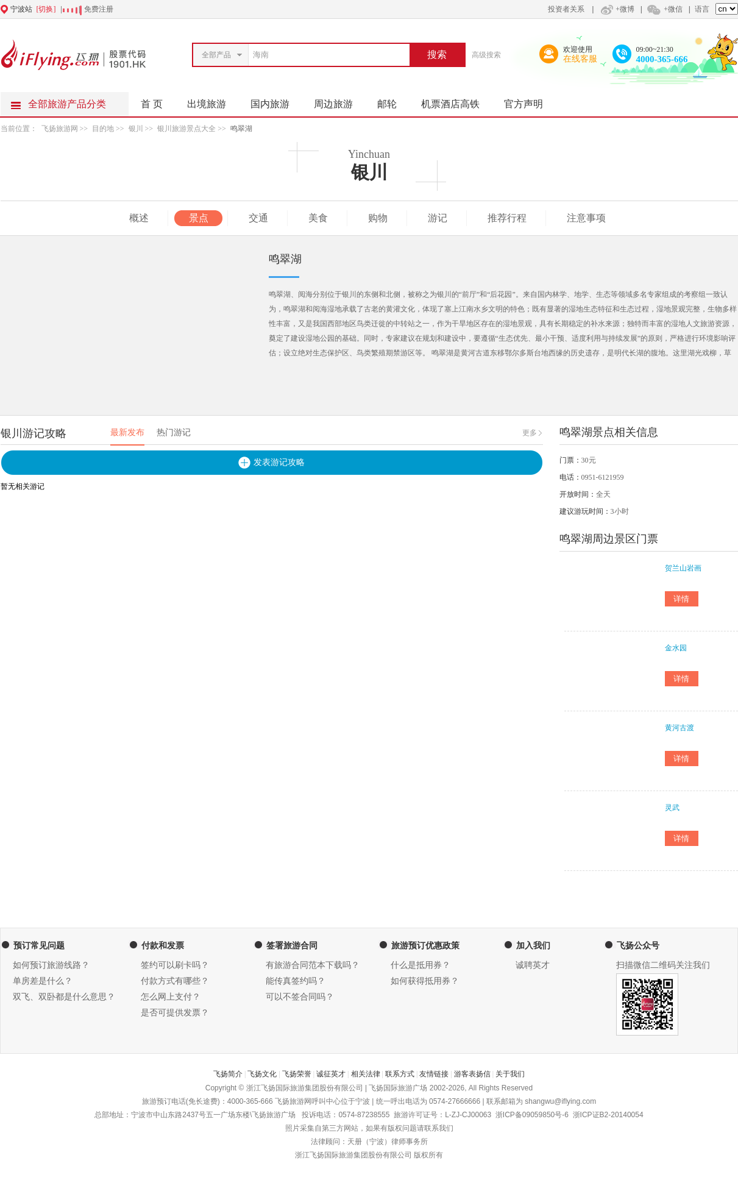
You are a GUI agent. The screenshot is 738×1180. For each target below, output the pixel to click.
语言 (702, 9)
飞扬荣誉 (296, 1074)
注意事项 (586, 218)
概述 (139, 218)
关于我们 (510, 1074)
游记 (437, 218)
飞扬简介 (228, 1074)
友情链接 (434, 1074)
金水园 (676, 648)
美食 (318, 218)
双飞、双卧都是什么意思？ (64, 996)
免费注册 (98, 9)
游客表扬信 (472, 1074)
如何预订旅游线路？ (51, 965)
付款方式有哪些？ (175, 981)
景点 (198, 218)
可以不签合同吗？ (300, 996)
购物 (378, 218)
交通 (258, 218)
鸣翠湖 (241, 128)
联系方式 (399, 1074)
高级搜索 (486, 55)
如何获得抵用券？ (425, 981)
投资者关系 (566, 9)
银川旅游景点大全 (186, 128)
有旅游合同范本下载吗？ (313, 965)
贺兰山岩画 (683, 568)
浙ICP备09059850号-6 (532, 1115)
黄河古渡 (679, 727)
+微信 (664, 9)
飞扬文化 (262, 1074)
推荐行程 (507, 218)
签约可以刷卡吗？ (175, 965)
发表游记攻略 (279, 462)
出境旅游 (212, 100)
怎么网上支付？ (170, 996)
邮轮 (393, 100)
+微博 (616, 9)
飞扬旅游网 (59, 128)
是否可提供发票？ (175, 1012)
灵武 (672, 807)
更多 (529, 432)
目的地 (103, 128)
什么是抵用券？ (420, 965)
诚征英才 (331, 1074)
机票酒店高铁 (456, 100)
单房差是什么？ (43, 981)
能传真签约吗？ (295, 981)
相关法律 (365, 1074)
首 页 (152, 104)
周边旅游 (339, 100)
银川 (136, 128)
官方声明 (529, 100)
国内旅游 (276, 100)
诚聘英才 (533, 965)
